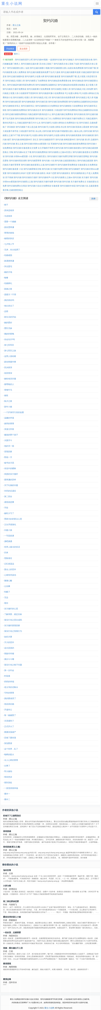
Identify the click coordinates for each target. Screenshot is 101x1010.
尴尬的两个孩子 (11, 435)
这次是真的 (9, 648)
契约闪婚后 (84, 123)
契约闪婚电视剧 (28, 102)
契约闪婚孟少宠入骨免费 (82, 89)
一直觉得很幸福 (11, 788)
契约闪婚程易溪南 (73, 135)
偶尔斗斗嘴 (9, 659)
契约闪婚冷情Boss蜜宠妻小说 (37, 144)
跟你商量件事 (10, 362)
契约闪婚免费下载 (69, 76)
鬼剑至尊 (7, 870)
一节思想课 (9, 536)
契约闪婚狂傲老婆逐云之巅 (33, 165)
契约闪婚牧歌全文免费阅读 (47, 106)
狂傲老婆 (56, 186)
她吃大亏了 (9, 513)
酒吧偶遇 (8, 541)
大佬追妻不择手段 (27, 131)
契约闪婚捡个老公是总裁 (26, 127)
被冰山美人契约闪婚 (83, 131)
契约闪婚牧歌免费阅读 (17, 110)
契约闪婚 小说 (48, 160)
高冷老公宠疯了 (46, 64)
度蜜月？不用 (10, 294)
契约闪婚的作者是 (68, 186)
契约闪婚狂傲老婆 (52, 76)
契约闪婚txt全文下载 (23, 152)
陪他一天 (8, 457)
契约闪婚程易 (88, 135)
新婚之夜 (8, 289)
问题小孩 (8, 530)
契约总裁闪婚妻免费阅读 (16, 114)
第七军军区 (9, 345)
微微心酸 (8, 580)
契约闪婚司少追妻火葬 (34, 76)
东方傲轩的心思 (11, 609)
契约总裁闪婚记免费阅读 (62, 114)
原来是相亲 (9, 210)
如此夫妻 (8, 637)
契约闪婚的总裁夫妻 (30, 64)
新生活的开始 (10, 317)
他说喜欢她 (9, 704)
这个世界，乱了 (11, 749)
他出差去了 (9, 306)
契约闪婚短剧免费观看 (25, 118)
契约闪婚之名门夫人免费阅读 (48, 118)
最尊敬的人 (9, 384)
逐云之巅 (16, 25)
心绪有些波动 (10, 575)
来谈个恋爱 (51, 173)
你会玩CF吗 (9, 339)
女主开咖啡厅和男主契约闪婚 (50, 148)
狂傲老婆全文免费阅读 (87, 165)
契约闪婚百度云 (40, 156)
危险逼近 (8, 558)
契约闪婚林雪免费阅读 (67, 165)
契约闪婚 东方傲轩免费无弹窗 (55, 169)
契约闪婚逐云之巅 (25, 181)
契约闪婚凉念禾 (34, 110)
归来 (6, 552)
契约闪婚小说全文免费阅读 (39, 186)
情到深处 (8, 782)
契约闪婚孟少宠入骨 (42, 97)
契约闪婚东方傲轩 (30, 177)
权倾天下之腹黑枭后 (12, 816)
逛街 (6, 603)
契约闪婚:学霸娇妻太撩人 (63, 131)
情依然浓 (8, 777)
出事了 (7, 766)
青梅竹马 (8, 390)
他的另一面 (9, 446)
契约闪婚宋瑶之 (28, 106)
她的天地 (8, 272)
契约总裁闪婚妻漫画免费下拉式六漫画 (43, 72)
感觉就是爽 (9, 502)
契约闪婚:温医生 (38, 173)
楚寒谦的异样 (10, 479)
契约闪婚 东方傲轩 (81, 177)
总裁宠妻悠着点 (16, 190)
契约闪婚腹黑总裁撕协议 (46, 85)
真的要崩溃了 (10, 698)
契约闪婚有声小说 (46, 177)
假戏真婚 (7, 831)
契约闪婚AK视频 (40, 59)
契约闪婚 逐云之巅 (15, 144)
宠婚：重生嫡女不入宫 (13, 948)
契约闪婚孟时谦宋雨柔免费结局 (21, 85)
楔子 (6, 205)
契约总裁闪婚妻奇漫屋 (71, 72)
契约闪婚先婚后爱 (13, 102)
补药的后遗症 (10, 491)
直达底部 (23, 49)
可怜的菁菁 (9, 693)
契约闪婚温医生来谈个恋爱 (19, 173)
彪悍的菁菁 (9, 423)
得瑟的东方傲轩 (11, 474)
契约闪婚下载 (90, 68)
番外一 (7, 794)
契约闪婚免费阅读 (40, 152)
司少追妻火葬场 (72, 93)
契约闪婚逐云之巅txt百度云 (60, 152)
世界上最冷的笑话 (12, 547)
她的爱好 (8, 322)
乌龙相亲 (8, 216)
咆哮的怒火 (9, 754)
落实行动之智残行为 (13, 631)
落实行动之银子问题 (13, 665)
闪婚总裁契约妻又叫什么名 (29, 123)
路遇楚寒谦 (9, 261)
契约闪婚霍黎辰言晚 (32, 169)
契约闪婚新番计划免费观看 (39, 89)
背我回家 (8, 451)
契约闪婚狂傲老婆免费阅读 (75, 144)
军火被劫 (8, 771)
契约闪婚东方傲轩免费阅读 (14, 89)
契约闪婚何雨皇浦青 (18, 160)
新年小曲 (8, 407)
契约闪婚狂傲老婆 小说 (13, 169)
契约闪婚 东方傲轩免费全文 (74, 181)
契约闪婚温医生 (63, 173)
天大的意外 (9, 642)
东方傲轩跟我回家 (12, 625)
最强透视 (7, 963)
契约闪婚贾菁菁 (34, 160)
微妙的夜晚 (9, 334)
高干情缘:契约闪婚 (13, 177)
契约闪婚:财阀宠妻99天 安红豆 (25, 139)
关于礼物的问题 (11, 485)
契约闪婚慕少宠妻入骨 (23, 97)
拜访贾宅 (8, 266)
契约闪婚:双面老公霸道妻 (78, 127)
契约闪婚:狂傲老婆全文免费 (25, 148)
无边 (6, 597)
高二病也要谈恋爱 (11, 901)
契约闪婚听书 (51, 165)
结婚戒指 (8, 255)
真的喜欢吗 (9, 300)
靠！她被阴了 (10, 715)
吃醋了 (7, 592)
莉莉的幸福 (9, 681)
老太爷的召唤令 (11, 687)
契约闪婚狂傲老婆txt (73, 148)
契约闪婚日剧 (42, 102)
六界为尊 (7, 886)
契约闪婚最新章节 (47, 139)
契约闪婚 (58, 181)
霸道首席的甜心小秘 (12, 917)
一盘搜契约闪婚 (55, 59)
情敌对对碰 (9, 653)
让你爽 (7, 586)
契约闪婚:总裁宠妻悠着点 (66, 160)
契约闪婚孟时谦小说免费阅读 (51, 93)
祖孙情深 (8, 373)
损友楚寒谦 (9, 227)
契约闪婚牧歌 (48, 110)
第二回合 (8, 496)
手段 (6, 508)
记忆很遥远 (9, 564)
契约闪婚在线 (80, 114)
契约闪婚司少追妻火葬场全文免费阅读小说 (60, 123)
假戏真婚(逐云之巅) (11, 847)
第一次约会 (9, 670)
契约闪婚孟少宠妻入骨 (15, 81)
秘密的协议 (9, 238)
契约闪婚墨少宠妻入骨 (61, 89)
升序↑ (93, 199)
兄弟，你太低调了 (12, 250)
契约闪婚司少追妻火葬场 (54, 135)
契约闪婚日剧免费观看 (58, 102)
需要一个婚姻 (10, 221)
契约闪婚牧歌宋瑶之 (11, 106)
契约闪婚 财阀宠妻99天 (65, 139)
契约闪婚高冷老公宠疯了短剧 (66, 64)
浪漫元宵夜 (9, 429)
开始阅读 (10, 49)
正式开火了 (9, 726)
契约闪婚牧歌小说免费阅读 (71, 106)
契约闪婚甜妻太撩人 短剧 (18, 68)
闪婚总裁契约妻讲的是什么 (39, 114)
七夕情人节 (9, 244)
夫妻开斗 (8, 440)
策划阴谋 (8, 743)
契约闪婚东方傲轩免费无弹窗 (60, 156)
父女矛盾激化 (10, 524)
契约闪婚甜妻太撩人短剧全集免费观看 (67, 68)
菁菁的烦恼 (9, 233)
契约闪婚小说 (82, 186)
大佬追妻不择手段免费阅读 (66, 110)
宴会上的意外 (10, 569)
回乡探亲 (8, 367)
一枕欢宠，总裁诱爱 (12, 932)
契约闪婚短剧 (78, 81)
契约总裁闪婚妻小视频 (40, 68)
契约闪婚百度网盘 (81, 156)
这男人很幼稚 (10, 356)
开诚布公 (8, 709)
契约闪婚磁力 (68, 59)
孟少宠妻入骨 (91, 85)
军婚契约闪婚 (56, 144)
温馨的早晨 (9, 418)
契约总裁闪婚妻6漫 (15, 76)
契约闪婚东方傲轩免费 (43, 181)
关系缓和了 (9, 721)
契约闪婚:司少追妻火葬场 (32, 135)
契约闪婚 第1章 (83, 139)
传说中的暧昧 (10, 468)
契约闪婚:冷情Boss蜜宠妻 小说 (18, 156)
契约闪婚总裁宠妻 (85, 160)
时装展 (7, 676)
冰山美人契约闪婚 (43, 131)
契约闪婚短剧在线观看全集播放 (71, 85)
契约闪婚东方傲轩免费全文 (73, 118)
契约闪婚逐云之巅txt (63, 177)
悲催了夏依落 (10, 738)
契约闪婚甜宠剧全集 (84, 59)
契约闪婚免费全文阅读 (17, 186)
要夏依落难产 (10, 732)
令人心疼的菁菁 (11, 760)
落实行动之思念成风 (13, 620)
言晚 (11, 152)
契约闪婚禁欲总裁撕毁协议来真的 (83, 102)
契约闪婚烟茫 (74, 169)
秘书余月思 (9, 463)
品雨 (6, 311)
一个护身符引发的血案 (14, 412)
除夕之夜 (8, 401)
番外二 (17, 54)
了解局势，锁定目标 (13, 614)
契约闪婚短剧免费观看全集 (59, 81)
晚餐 (6, 278)
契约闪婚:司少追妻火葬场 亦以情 (52, 127)
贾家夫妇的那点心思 (13, 519)
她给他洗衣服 (10, 379)
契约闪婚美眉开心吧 (24, 59)
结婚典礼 (8, 283)
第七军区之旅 (10, 350)
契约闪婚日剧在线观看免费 (63, 97)
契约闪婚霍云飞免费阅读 (36, 81)
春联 (6, 395)
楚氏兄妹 (8, 328)
